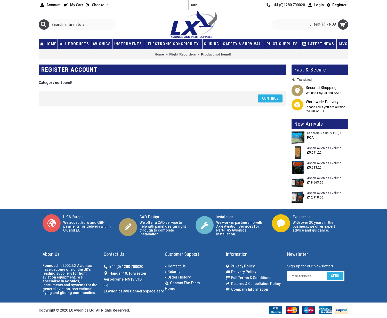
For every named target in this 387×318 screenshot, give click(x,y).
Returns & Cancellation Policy (253, 284)
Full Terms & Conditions (248, 278)
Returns (173, 271)
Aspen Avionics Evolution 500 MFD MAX (325, 148)
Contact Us (175, 266)
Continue (270, 98)
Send (335, 276)
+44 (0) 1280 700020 (123, 267)
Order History (178, 277)
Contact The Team (182, 283)
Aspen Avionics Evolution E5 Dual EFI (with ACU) (325, 163)
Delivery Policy (241, 272)
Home (170, 289)
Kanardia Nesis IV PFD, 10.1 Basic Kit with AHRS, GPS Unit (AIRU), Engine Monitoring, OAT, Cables (325, 133)
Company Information (247, 289)
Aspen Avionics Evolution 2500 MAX (325, 178)
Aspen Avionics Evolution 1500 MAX (325, 193)
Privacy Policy (240, 266)
